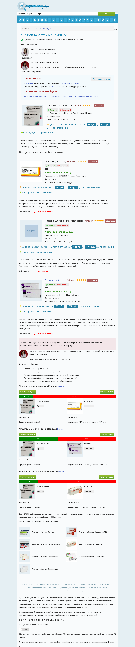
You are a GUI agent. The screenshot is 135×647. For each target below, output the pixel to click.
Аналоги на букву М (42, 29)
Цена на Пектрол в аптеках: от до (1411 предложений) (61, 306)
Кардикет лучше (106, 477)
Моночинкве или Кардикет (86, 96)
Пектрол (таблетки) (55, 280)
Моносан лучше (106, 392)
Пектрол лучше (107, 434)
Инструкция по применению (38, 132)
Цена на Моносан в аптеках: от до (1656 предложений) (61, 187)
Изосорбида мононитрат (72, 83)
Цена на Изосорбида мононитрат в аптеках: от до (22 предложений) (68, 246)
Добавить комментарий (43, 212)
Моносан (29, 83)
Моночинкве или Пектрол (60, 96)
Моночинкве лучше (27, 392)
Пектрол (56, 86)
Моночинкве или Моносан (35, 96)
